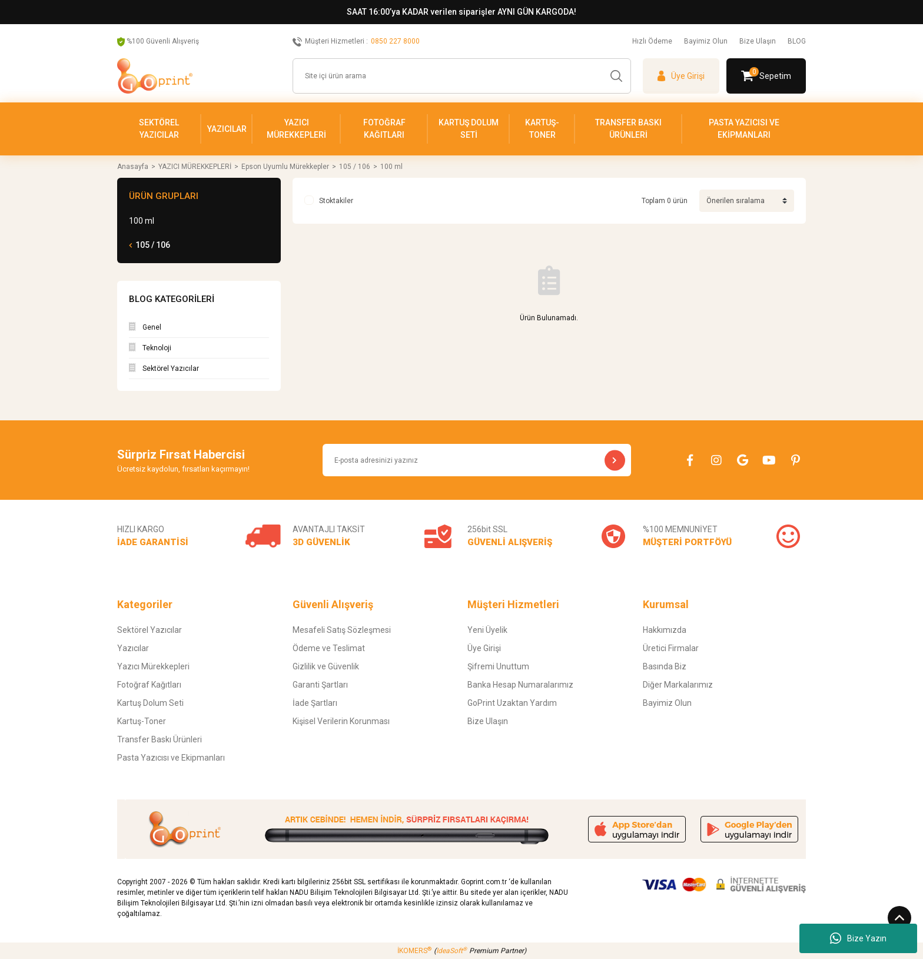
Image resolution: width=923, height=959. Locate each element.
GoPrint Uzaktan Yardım (512, 703)
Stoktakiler (336, 201)
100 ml (391, 166)
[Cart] (766, 76)
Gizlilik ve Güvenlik (326, 666)
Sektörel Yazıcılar (149, 630)
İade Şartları (315, 703)
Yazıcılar (133, 648)
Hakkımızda (664, 630)
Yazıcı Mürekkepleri (153, 666)
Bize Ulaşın (757, 41)
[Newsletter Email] (477, 460)
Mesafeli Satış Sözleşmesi (342, 630)
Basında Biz (664, 666)
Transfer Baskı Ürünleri (159, 739)
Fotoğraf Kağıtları (149, 684)
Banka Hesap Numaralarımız (520, 684)
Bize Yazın (858, 938)
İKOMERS (414, 950)
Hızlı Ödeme (652, 41)
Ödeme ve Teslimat (329, 648)
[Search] (462, 76)
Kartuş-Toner (141, 721)
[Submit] (615, 460)
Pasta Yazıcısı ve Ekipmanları (171, 757)
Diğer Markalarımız (678, 684)
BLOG (797, 41)
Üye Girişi (484, 648)
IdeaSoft (451, 950)
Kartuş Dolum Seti (150, 703)
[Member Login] (681, 76)
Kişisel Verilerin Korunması (341, 721)
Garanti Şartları (320, 684)
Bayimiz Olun (706, 41)
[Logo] (154, 76)
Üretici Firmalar (671, 648)
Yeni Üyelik (487, 630)
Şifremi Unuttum (498, 666)
